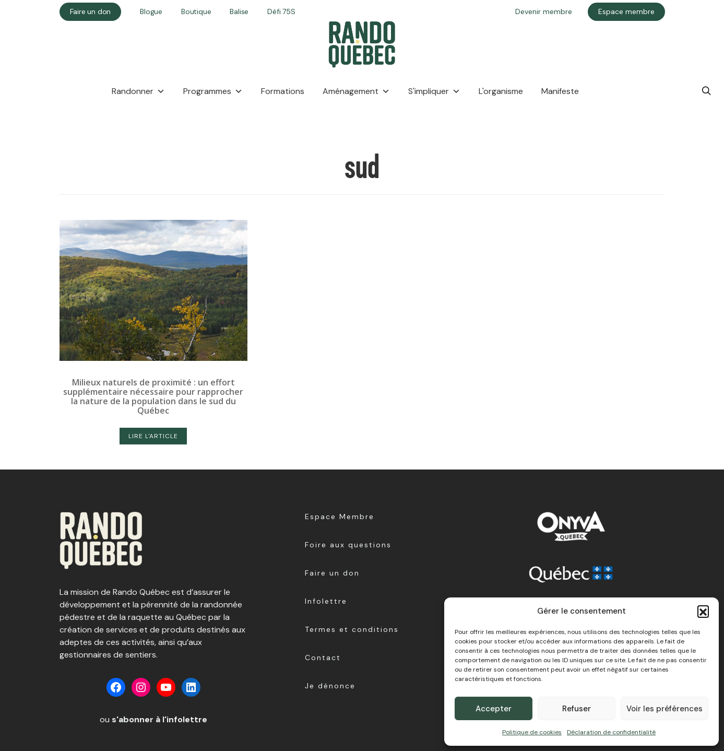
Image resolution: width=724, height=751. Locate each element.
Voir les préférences (664, 708)
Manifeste (560, 91)
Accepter (494, 708)
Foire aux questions (348, 544)
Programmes (213, 91)
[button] (703, 611)
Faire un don (332, 573)
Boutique (196, 11)
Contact (323, 657)
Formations (282, 91)
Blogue (151, 11)
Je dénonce (330, 685)
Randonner (138, 91)
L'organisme (501, 91)
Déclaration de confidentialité (611, 732)
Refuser (576, 708)
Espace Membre (339, 516)
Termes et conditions (352, 629)
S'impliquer (434, 91)
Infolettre (326, 601)
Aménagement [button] (356, 91)
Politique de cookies (532, 732)
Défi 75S (281, 11)
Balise (239, 11)
